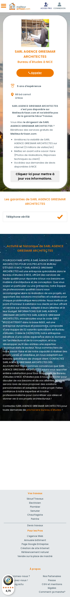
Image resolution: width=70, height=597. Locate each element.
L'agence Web (35, 536)
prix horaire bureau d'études (44, 410)
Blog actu (18, 584)
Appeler (35, 73)
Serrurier (35, 510)
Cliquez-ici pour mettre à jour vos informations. (35, 176)
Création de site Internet (35, 548)
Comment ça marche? (52, 591)
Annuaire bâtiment (35, 540)
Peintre (35, 518)
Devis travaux (35, 525)
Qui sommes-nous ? (18, 576)
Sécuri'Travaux (35, 498)
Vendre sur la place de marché (35, 556)
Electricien (35, 502)
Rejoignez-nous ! (18, 580)
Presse (52, 580)
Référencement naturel (35, 552)
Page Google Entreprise (35, 544)
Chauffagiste (35, 514)
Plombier (35, 506)
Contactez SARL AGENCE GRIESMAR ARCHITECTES (32, 406)
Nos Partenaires (52, 576)
